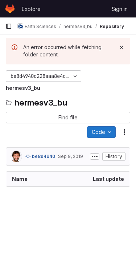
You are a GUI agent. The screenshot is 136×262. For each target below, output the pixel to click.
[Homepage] (10, 9)
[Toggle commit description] (94, 156)
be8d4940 (40, 156)
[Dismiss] (121, 47)
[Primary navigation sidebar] (9, 26)
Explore (31, 9)
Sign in (120, 9)
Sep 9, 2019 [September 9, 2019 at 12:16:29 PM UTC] (70, 156)
